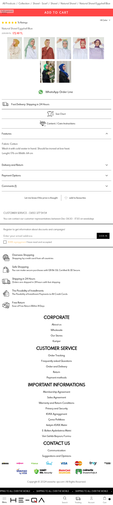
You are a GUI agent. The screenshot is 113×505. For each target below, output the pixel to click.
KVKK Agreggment (56, 414)
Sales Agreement (56, 397)
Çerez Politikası (56, 419)
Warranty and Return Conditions (56, 402)
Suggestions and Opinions (56, 456)
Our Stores (56, 335)
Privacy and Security (57, 408)
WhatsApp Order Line (59, 92)
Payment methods (57, 377)
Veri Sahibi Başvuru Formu (56, 436)
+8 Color (103, 20)
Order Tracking (56, 355)
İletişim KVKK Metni (56, 425)
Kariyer (57, 341)
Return (56, 372)
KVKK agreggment (17, 242)
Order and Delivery (56, 366)
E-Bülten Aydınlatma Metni (56, 430)
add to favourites (77, 197)
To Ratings (23, 22)
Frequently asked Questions (56, 361)
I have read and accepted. (27, 242)
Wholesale (56, 330)
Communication (57, 450)
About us (56, 324)
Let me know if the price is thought (41, 197)
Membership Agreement (56, 391)
